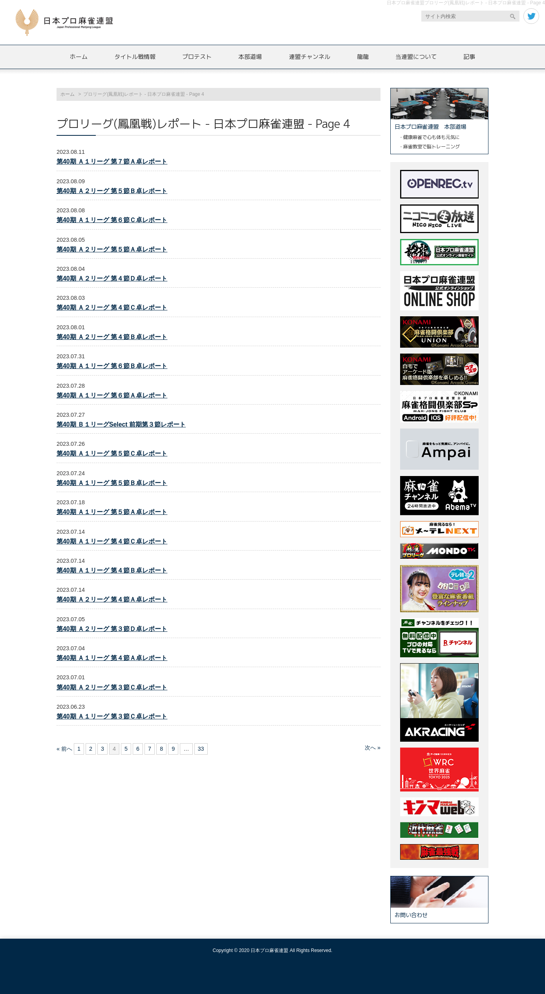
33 (201, 749)
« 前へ (64, 749)
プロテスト (197, 57)
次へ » (372, 747)
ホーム (79, 57)
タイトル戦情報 (134, 57)
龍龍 (363, 57)
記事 (469, 57)
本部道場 (250, 57)
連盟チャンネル (309, 57)
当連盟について (416, 57)
